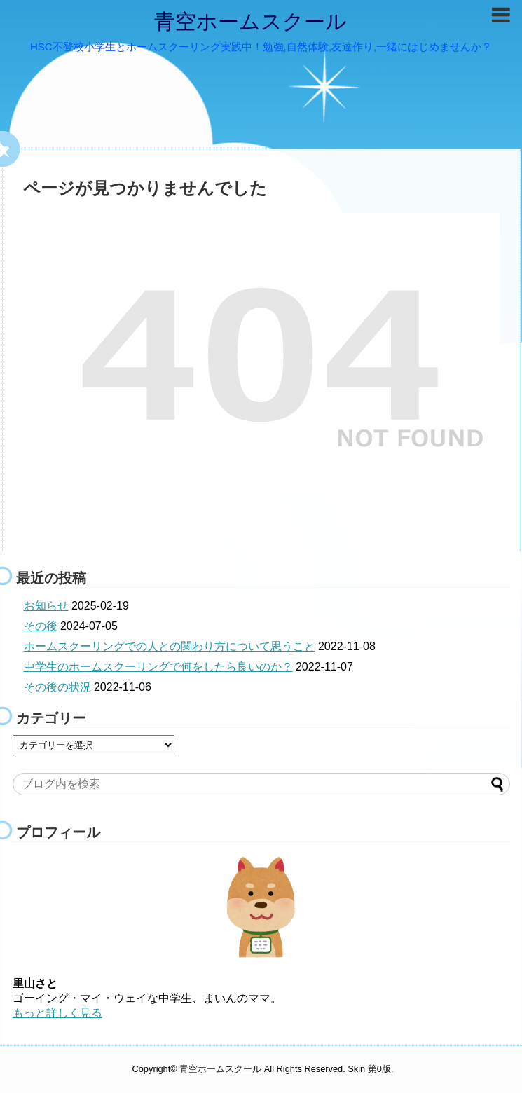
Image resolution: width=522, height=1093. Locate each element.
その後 (40, 626)
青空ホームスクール (250, 21)
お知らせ (46, 606)
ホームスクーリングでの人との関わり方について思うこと (169, 646)
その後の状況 (57, 687)
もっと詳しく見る (57, 1013)
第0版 (379, 1069)
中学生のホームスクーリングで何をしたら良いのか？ (158, 667)
